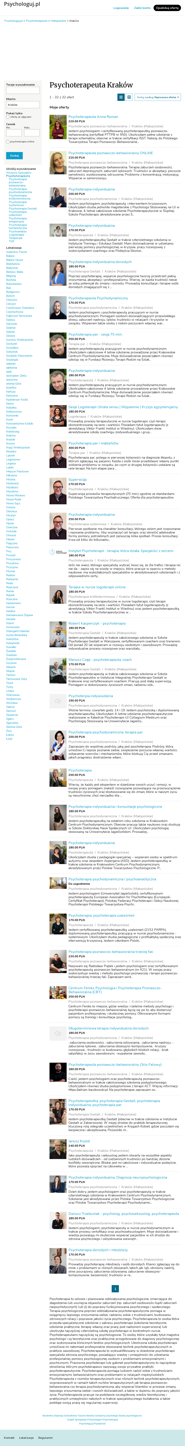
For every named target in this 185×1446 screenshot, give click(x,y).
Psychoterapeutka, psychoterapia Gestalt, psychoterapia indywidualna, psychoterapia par (114, 1102)
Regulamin (45, 1438)
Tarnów (10, 675)
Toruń (9, 683)
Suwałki (11, 647)
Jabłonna (11, 368)
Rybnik (10, 595)
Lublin (10, 467)
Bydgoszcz (13, 292)
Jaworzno (12, 380)
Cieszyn (11, 304)
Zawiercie (12, 715)
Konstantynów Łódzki (19, 424)
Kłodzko (11, 452)
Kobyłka (11, 408)
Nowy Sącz (13, 503)
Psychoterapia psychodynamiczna (20, 190)
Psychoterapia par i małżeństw (93, 443)
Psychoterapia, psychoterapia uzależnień (101, 915)
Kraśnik (10, 440)
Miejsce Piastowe (17, 471)
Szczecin (11, 663)
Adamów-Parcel (16, 252)
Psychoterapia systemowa (18, 203)
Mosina (10, 479)
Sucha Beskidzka (16, 635)
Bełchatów (13, 264)
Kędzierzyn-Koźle (17, 400)
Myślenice (12, 483)
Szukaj (14, 155)
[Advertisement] (92, 51)
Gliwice (10, 336)
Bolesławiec (14, 284)
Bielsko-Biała (14, 272)
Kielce (10, 404)
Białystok (12, 268)
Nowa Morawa (15, 495)
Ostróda (11, 531)
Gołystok (12, 352)
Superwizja (77, 479)
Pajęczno (12, 543)
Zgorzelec (12, 723)
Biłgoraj (11, 276)
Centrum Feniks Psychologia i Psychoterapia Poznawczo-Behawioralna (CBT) (115, 990)
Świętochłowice (16, 659)
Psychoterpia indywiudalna (90, 696)
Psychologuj (85, 1423)
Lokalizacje (26, 1438)
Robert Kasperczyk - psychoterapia (97, 623)
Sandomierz (13, 603)
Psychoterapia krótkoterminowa (19, 197)
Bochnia (11, 280)
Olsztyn (11, 515)
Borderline (48, 1415)
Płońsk (10, 571)
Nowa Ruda (13, 499)
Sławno (11, 667)
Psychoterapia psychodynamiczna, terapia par (105, 732)
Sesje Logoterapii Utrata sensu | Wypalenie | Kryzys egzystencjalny (123, 407)
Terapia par (16, 238)
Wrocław (12, 703)
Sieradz (10, 619)
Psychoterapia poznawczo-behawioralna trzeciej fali (110, 951)
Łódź (9, 739)
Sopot (10, 623)
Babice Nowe (14, 260)
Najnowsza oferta (166, 97)
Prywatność (100, 1423)
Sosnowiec (13, 627)
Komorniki (12, 416)
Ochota (10, 507)
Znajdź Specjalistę (76, 1419)
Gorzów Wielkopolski (19, 340)
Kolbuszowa (13, 412)
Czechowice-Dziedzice (20, 308)
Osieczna (11, 527)
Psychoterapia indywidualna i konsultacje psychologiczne (115, 806)
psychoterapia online (22, 141)
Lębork (10, 456)
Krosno (10, 444)
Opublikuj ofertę (167, 8)
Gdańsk (11, 328)
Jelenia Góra (13, 384)
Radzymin (12, 579)
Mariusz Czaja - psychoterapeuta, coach (100, 659)
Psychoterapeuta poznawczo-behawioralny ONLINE (110, 153)
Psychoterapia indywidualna (91, 189)
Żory (9, 731)
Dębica (10, 320)
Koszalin (11, 428)
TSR (11, 241)
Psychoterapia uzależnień (18, 213)
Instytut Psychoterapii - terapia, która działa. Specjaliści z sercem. (121, 550)
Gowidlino (12, 348)
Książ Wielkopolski (18, 448)
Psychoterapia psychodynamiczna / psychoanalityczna (112, 879)
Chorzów (11, 300)
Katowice (12, 396)
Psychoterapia (80, 770)
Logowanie (121, 8)
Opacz (10, 519)
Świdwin (11, 655)
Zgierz (10, 719)
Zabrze (10, 707)
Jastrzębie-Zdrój (16, 376)
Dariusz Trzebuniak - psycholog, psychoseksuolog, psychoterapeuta (123, 1213)
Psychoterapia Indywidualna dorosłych (100, 261)
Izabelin (11, 364)
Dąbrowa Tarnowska (19, 316)
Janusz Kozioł (79, 1141)
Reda (9, 583)
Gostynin (11, 344)
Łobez (10, 735)
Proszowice (13, 559)
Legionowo (13, 460)
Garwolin (11, 324)
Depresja (58, 1415)
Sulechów (12, 639)
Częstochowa (14, 312)
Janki (9, 372)
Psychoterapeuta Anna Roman (93, 116)
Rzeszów (12, 599)
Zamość (11, 711)
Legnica (11, 463)
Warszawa (13, 695)
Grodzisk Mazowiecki (19, 356)
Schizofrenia (70, 1415)
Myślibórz (12, 487)
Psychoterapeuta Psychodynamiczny (98, 298)
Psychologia (94, 1419)
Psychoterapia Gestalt (23, 209)
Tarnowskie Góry (16, 679)
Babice (10, 256)
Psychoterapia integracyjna (18, 219)
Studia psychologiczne (130, 1415)
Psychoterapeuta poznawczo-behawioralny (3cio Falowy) (115, 1064)
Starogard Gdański (17, 631)
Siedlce (10, 611)
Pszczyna (12, 567)
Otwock (11, 535)
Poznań (11, 555)
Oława (10, 539)
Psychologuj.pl (22, 4)
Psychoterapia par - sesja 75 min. (95, 334)
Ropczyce (12, 587)
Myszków (12, 491)
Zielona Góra (14, 727)
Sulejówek (13, 643)
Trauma (81, 1415)
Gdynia (10, 332)
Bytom (10, 296)
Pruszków (12, 563)
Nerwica (90, 1415)
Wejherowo (13, 699)
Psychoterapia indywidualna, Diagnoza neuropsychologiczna (117, 1177)
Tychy (9, 687)
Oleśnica (11, 511)
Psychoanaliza (17, 231)
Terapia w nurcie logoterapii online (97, 587)
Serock (10, 607)
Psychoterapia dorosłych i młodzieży (98, 1250)
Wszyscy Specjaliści (18, 173)
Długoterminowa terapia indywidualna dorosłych (108, 1028)
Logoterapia (16, 235)
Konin (9, 420)
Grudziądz (12, 360)
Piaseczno (12, 547)
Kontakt (9, 1438)
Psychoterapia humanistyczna (18, 226)
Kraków (11, 436)
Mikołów (11, 475)
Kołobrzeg (12, 432)
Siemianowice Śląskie (19, 615)
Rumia (10, 591)
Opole (10, 523)
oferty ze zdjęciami (20, 117)
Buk (8, 288)
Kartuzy (11, 392)
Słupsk (10, 671)
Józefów (11, 388)
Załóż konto (142, 8)
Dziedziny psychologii (106, 1415)
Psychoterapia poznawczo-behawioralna (18, 182)
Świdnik (11, 651)
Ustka (10, 691)
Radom (10, 575)
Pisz (8, 551)
